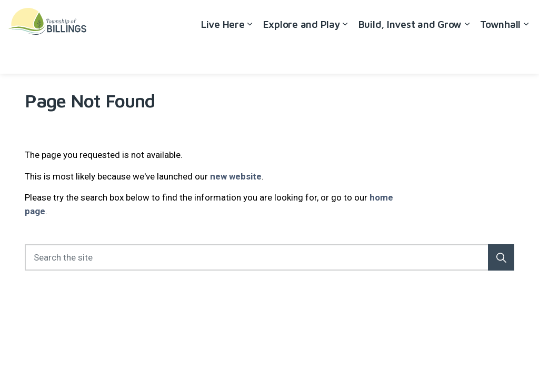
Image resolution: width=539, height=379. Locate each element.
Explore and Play (301, 55)
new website (236, 176)
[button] (501, 257)
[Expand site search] (520, 18)
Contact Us (481, 18)
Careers (438, 18)
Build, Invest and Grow (410, 55)
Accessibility (392, 18)
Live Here (223, 55)
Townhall (500, 55)
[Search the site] (269, 257)
